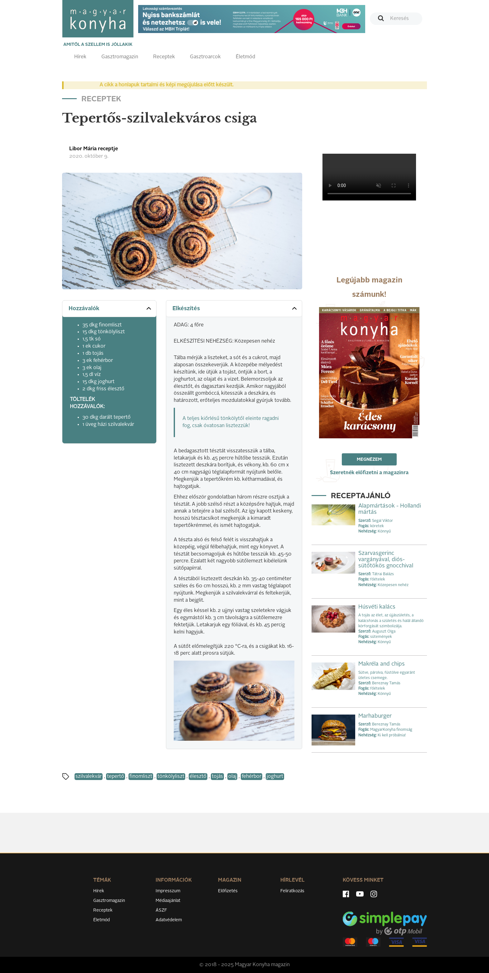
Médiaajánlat (168, 900)
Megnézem (369, 459)
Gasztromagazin (119, 57)
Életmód (245, 57)
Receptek (164, 57)
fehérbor (251, 776)
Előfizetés (228, 891)
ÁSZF (161, 910)
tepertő (115, 776)
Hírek (80, 57)
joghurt (275, 776)
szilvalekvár (88, 776)
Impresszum (168, 891)
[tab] (109, 309)
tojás (217, 776)
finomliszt (140, 776)
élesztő (198, 776)
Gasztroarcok (205, 57)
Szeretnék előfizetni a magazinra (369, 472)
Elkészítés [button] (235, 308)
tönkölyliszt (170, 776)
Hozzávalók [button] (111, 308)
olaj (232, 776)
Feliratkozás (292, 891)
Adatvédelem (169, 920)
